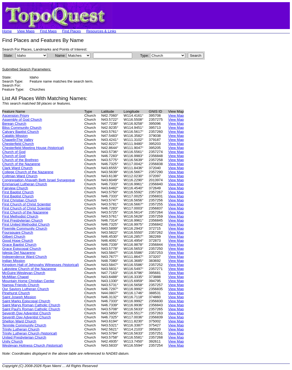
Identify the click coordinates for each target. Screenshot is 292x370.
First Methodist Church (20, 216)
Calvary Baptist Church (20, 132)
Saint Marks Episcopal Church (26, 301)
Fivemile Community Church (24, 228)
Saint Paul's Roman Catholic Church (31, 309)
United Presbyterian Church (24, 337)
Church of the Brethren (20, 160)
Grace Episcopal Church (21, 249)
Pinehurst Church (16, 293)
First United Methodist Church (26, 224)
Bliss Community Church (21, 128)
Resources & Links (101, 31)
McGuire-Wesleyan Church (23, 273)
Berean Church (14, 124)
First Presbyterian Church (22, 220)
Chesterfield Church (18, 144)
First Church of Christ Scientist (26, 204)
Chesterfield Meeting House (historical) (33, 148)
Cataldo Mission (15, 136)
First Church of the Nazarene (25, 212)
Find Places (71, 31)
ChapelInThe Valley (17, 140)
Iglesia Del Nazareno (19, 253)
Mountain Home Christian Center (28, 281)
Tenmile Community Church (24, 325)
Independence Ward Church (24, 257)
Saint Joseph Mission (19, 297)
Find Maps (48, 31)
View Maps (26, 31)
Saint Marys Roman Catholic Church (31, 305)
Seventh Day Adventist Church (26, 313)
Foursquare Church (17, 232)
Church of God (14, 152)
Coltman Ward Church (19, 176)
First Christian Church (19, 200)
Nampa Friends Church (20, 285)
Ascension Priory (15, 115)
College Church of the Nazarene (27, 172)
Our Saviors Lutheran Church (25, 289)
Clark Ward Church (17, 168)
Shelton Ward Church (19, 321)
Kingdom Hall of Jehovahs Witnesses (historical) (40, 265)
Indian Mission (13, 261)
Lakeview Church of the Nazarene (29, 269)
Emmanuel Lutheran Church (24, 184)
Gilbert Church (13, 236)
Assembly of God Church (22, 120)
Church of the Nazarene (21, 164)
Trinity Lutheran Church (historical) (29, 333)
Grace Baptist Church (19, 245)
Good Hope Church (17, 241)
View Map (176, 115)
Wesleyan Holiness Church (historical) (32, 345)
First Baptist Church (18, 192)
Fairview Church (15, 188)
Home (7, 31)
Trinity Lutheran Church (21, 329)
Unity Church (12, 341)
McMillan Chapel (15, 277)
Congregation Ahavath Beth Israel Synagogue (38, 180)
